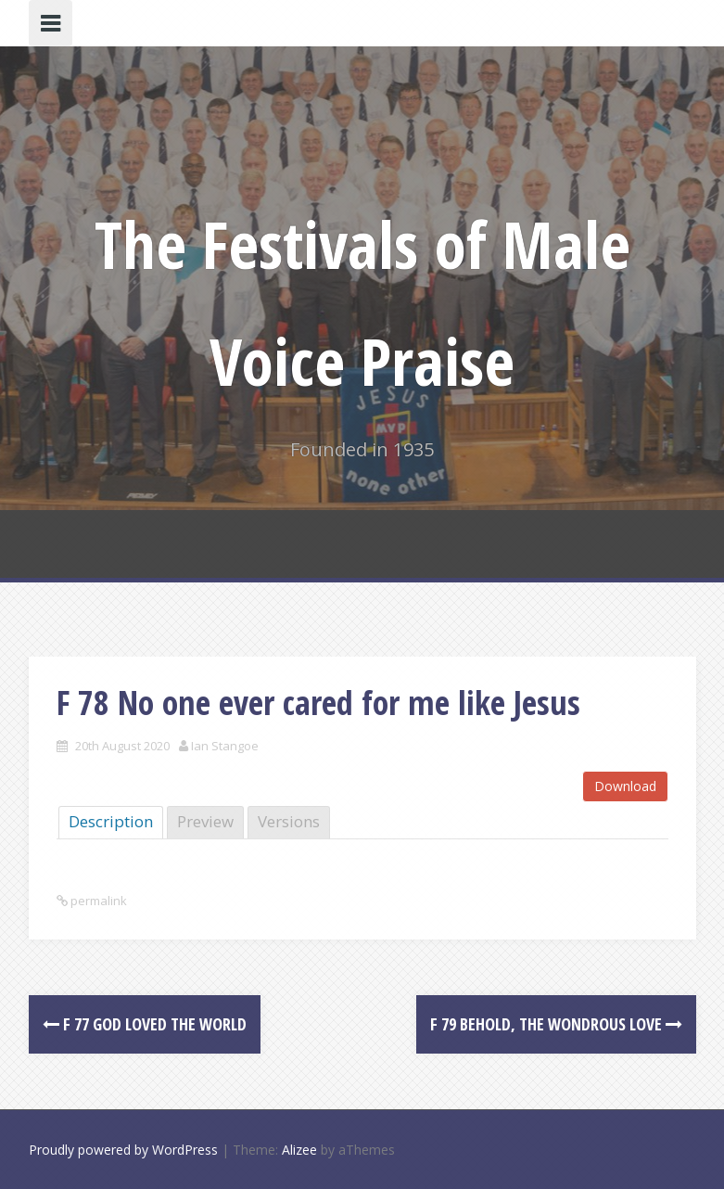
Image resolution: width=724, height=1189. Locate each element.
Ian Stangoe (225, 745)
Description (111, 821)
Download (625, 786)
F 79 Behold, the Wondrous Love (556, 1024)
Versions (289, 821)
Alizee (299, 1149)
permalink (97, 900)
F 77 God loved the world (145, 1024)
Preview (205, 821)
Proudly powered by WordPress (123, 1149)
